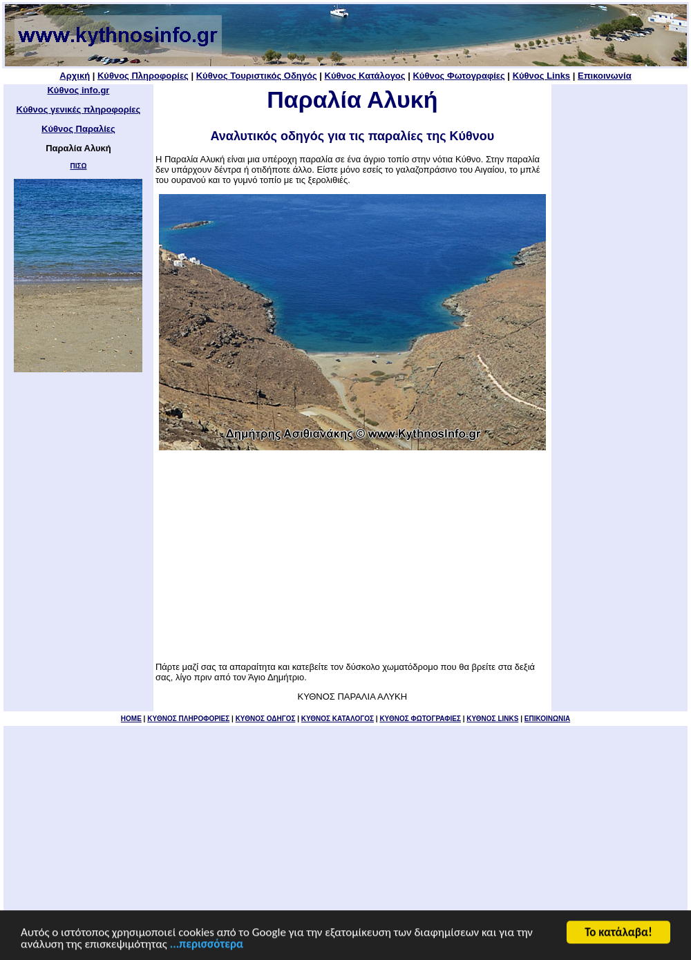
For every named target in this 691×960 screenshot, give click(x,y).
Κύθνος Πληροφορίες (143, 75)
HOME (131, 718)
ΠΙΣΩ (78, 166)
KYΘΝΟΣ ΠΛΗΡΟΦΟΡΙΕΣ (188, 718)
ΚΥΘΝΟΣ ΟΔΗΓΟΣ (266, 718)
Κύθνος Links (541, 75)
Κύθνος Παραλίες (78, 129)
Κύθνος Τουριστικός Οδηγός (256, 75)
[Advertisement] (352, 556)
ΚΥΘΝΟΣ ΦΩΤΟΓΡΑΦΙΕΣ (420, 718)
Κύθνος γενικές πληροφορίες (79, 109)
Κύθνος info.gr (78, 90)
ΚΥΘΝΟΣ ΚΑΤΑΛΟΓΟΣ (337, 718)
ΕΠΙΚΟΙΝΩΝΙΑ (547, 718)
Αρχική (74, 75)
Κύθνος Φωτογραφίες (458, 75)
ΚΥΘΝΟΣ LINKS (492, 718)
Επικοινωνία (605, 75)
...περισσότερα (206, 945)
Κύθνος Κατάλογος (365, 75)
